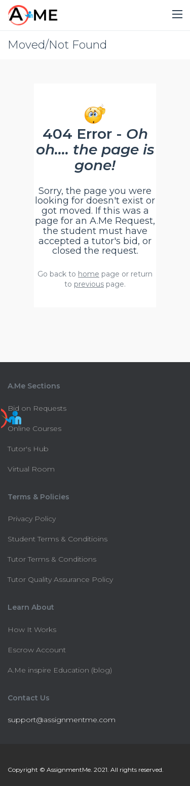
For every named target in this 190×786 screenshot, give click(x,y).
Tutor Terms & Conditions (52, 559)
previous (89, 284)
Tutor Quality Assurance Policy (60, 579)
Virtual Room (31, 469)
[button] (177, 14)
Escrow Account (37, 649)
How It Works (32, 629)
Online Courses (34, 428)
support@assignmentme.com (62, 719)
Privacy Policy (32, 518)
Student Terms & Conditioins (57, 538)
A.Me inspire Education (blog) (60, 670)
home (88, 274)
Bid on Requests (37, 408)
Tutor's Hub (28, 448)
